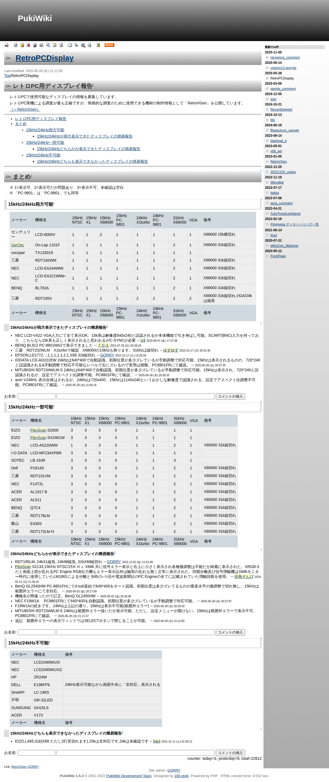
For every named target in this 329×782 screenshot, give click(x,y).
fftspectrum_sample (284, 130)
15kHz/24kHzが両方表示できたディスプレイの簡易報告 (85, 136)
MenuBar (277, 182)
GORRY (107, 355)
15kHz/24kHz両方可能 (45, 130)
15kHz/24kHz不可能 (43, 155)
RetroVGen (19, 766)
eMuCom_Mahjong (284, 246)
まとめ (21, 123)
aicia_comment (281, 203)
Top (7, 75)
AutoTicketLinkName (285, 214)
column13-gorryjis (283, 68)
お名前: (11, 396)
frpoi (273, 235)
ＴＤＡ (103, 345)
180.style (181, 776)
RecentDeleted (281, 110)
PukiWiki (35, 18)
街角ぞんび (244, 576)
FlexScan (38, 430)
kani (156, 741)
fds (272, 120)
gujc (273, 99)
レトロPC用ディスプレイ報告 (40, 118)
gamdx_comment (283, 89)
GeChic (17, 245)
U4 (142, 340)
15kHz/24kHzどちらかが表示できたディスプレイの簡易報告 (88, 149)
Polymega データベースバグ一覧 (294, 224)
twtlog (274, 193)
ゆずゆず (170, 350)
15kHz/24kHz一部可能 (45, 142)
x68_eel (276, 151)
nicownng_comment (285, 57)
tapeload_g (278, 141)
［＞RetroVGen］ (25, 109)
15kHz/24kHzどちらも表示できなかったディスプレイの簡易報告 (92, 161)
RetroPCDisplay (45, 58)
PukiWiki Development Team (129, 776)
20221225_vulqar (283, 172)
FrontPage (278, 256)
